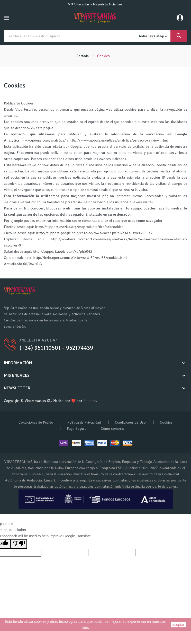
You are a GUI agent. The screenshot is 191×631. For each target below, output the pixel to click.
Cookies (166, 422)
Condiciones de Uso (130, 422)
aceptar (178, 625)
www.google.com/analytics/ (44, 140)
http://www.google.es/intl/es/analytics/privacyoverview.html (119, 140)
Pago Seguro (77, 428)
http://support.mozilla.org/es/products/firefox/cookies (79, 227)
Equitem (89, 401)
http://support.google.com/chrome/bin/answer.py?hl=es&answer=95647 (94, 233)
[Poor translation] (19, 544)
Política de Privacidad (84, 422)
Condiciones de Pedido (36, 422)
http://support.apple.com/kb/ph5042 (62, 251)
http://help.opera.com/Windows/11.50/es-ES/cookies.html (80, 258)
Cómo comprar (113, 428)
